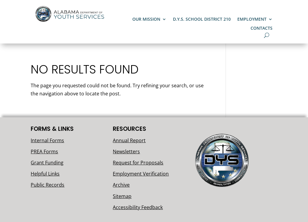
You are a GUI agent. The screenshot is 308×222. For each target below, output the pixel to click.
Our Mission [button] (146, 19)
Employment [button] (251, 19)
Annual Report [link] (129, 140)
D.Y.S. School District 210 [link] (202, 19)
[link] (70, 21)
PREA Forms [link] (44, 151)
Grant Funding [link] (47, 162)
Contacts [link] (262, 28)
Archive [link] (121, 185)
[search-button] (266, 35)
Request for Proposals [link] (138, 162)
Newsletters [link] (126, 151)
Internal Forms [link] (47, 140)
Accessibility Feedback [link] (138, 207)
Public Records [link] (47, 185)
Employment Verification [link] (141, 173)
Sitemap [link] (122, 196)
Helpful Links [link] (45, 173)
